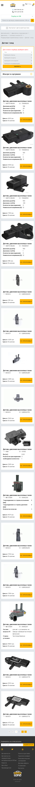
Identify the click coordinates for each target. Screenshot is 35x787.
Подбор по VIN (22, 16)
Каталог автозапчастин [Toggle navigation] (17, 28)
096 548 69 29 (17, 9)
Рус (26, 4)
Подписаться (28, 744)
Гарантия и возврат (24, 756)
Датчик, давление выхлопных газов (17, 101)
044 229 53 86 (17, 12)
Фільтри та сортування (12, 74)
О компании (21, 765)
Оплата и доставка (24, 753)
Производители (6, 768)
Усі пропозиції (26, 120)
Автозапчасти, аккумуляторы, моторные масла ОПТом (9, 758)
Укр (30, 4)
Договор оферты (23, 763)
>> (25, 731)
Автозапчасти (6, 753)
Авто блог (5, 765)
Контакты (21, 768)
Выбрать (17, 66)
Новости (4, 763)
